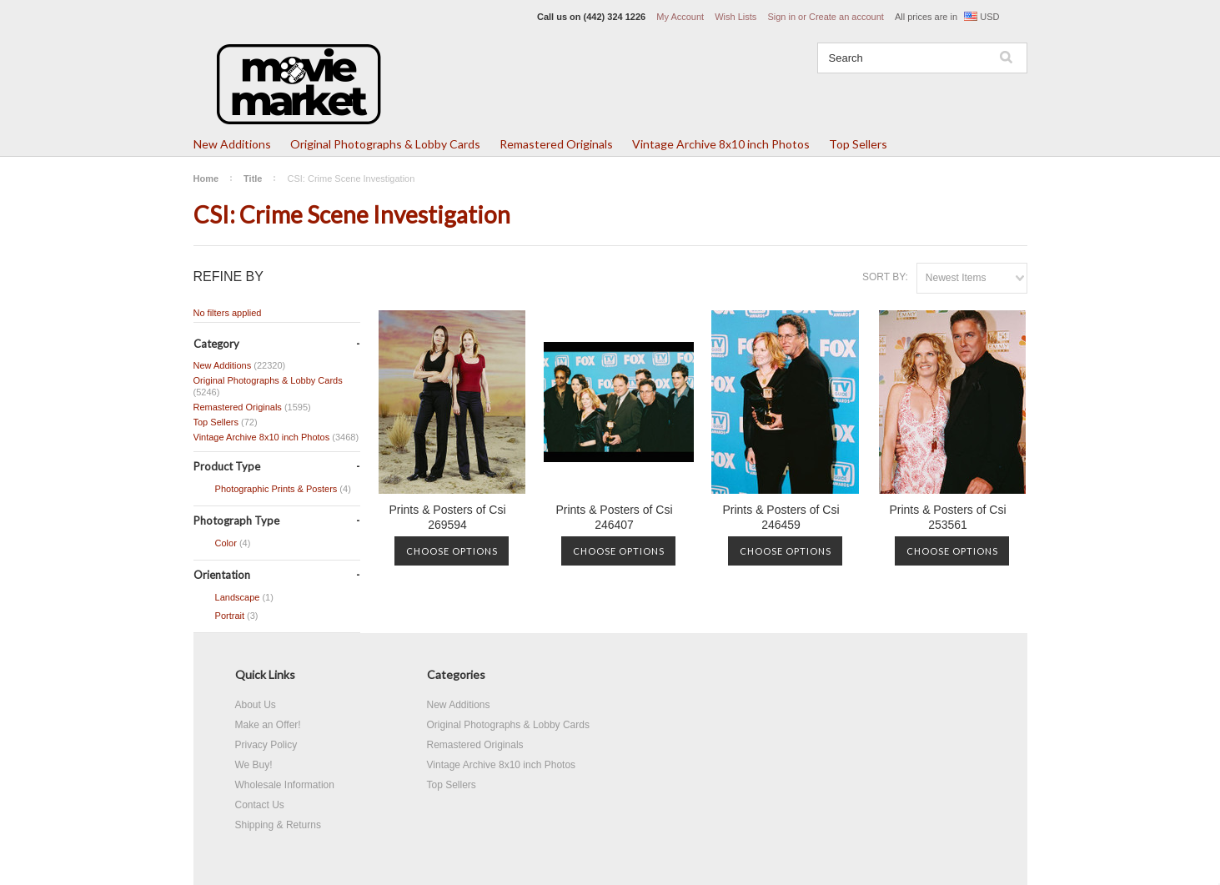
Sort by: (885, 277)
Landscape (233, 598)
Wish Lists (735, 17)
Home (206, 178)
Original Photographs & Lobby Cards (385, 144)
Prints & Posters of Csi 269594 (447, 517)
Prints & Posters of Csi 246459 (780, 517)
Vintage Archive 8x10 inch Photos (721, 144)
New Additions (232, 144)
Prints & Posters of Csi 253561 (947, 517)
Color (222, 543)
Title (252, 178)
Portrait (226, 616)
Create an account (846, 17)
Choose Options (452, 551)
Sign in (781, 17)
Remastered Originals (556, 144)
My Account (680, 17)
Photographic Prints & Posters (272, 489)
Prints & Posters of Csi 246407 (613, 517)
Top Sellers (858, 144)
